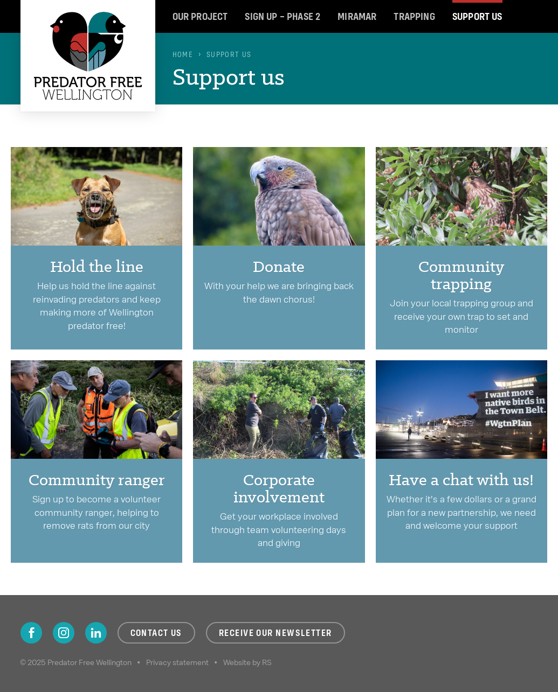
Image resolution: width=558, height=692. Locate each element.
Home (183, 54)
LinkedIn (96, 633)
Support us (477, 16)
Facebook (31, 633)
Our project (200, 16)
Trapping (414, 16)
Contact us (156, 632)
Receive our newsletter (275, 632)
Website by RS (247, 662)
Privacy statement (177, 662)
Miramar (356, 16)
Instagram (63, 633)
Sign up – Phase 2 (282, 16)
